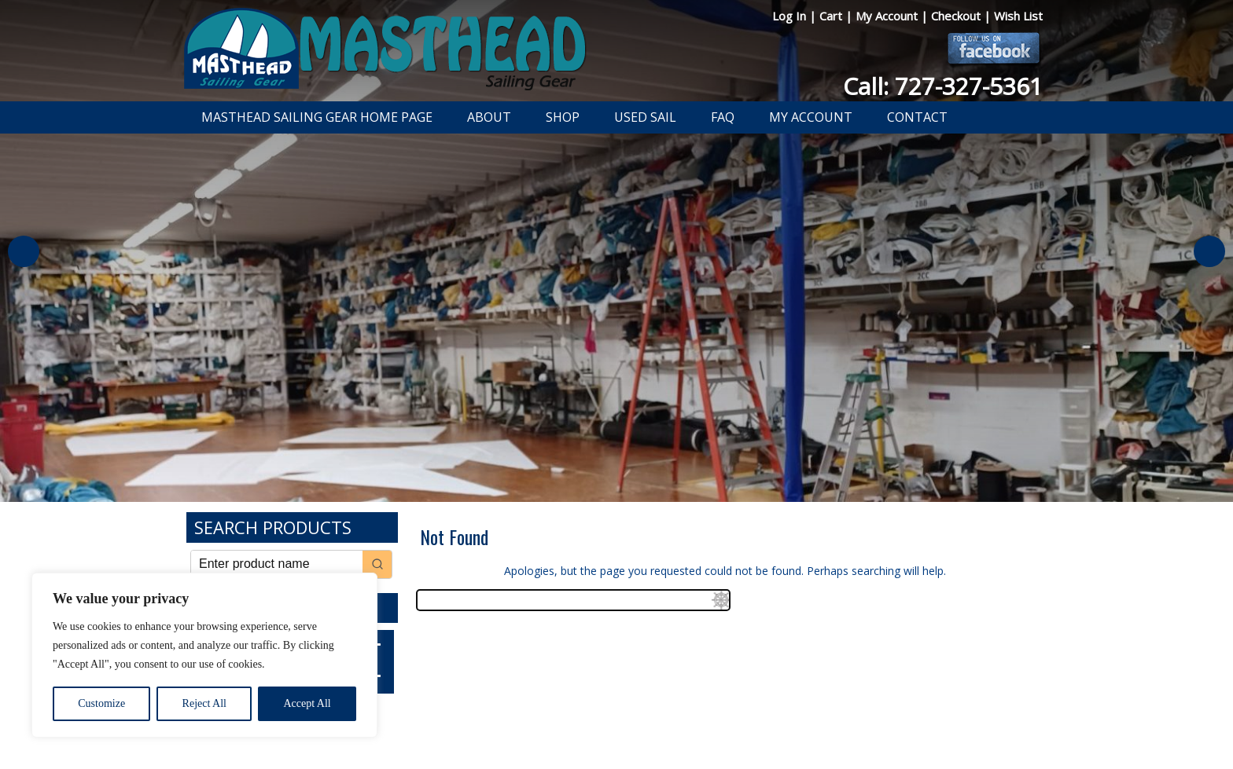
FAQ (722, 117)
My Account (888, 16)
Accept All (306, 703)
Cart (832, 16)
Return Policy (599, 716)
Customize (101, 703)
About (489, 117)
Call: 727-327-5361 (943, 86)
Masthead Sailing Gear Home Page (316, 117)
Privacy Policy (525, 716)
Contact (917, 117)
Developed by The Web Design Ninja (617, 734)
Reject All (204, 703)
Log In (790, 16)
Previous (23, 251)
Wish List (1018, 16)
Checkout (957, 16)
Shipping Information (690, 716)
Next (1209, 251)
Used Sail (645, 117)
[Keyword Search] (277, 564)
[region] (204, 655)
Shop (563, 117)
